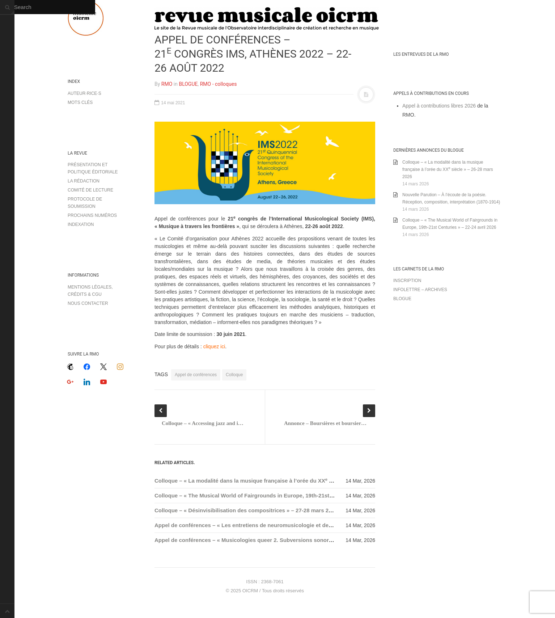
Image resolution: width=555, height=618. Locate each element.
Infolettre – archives (420, 289)
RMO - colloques (218, 84)
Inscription (407, 280)
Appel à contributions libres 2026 (439, 106)
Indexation (81, 224)
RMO (166, 84)
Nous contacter (88, 303)
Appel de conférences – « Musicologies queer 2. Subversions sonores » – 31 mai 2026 (265, 540)
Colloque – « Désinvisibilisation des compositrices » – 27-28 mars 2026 (246, 510)
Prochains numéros (92, 215)
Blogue (402, 298)
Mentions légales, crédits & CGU (90, 291)
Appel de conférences (196, 374)
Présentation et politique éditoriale (93, 168)
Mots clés (80, 102)
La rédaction (83, 181)
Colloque (234, 374)
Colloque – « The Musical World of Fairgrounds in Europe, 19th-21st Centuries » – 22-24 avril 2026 (280, 495)
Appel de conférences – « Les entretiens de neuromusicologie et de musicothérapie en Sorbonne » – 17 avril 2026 (301, 525)
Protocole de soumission (85, 203)
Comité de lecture (90, 190)
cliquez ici (214, 346)
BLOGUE (188, 84)
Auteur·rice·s (84, 93)
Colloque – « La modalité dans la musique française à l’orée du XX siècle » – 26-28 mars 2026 (275, 481)
